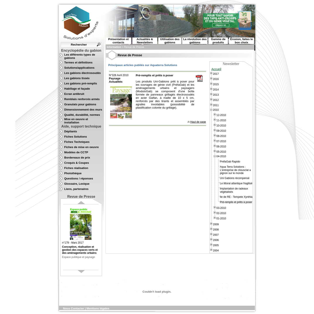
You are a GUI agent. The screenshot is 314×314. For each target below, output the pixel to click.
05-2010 (221, 151)
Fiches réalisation (76, 168)
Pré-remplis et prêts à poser (236, 202)
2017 (216, 73)
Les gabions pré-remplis (80, 83)
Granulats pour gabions (80, 104)
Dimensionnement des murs (83, 109)
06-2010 (221, 146)
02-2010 (221, 213)
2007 (216, 234)
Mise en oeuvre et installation (76, 121)
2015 (216, 84)
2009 (216, 224)
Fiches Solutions (75, 136)
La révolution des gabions (195, 41)
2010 (216, 109)
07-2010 (221, 141)
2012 (216, 100)
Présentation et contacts (118, 41)
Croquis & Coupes (76, 162)
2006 (216, 240)
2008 (216, 229)
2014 (216, 89)
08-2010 (221, 136)
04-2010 (221, 156)
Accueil (216, 69)
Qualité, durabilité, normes (82, 114)
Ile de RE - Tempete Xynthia (236, 196)
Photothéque (73, 173)
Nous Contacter (74, 308)
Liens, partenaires (76, 189)
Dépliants (70, 131)
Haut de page (198, 121)
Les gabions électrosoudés (82, 73)
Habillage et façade (77, 88)
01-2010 (221, 218)
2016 (216, 79)
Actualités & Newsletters (145, 41)
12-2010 (221, 115)
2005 (216, 245)
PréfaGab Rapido (230, 161)
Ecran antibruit (74, 94)
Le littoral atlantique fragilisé (236, 183)
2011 (216, 105)
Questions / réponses (78, 178)
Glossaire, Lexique (77, 183)
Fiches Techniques (77, 141)
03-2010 (221, 208)
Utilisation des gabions (169, 41)
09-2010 (221, 130)
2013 (216, 94)
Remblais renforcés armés (82, 99)
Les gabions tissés (77, 78)
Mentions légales (98, 308)
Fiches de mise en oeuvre (81, 147)
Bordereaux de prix (77, 157)
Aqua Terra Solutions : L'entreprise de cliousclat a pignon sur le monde (235, 170)
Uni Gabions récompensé (234, 178)
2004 (216, 250)
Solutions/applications (79, 67)
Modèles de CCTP (76, 152)
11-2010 (221, 120)
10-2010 (221, 125)
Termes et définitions (78, 62)
